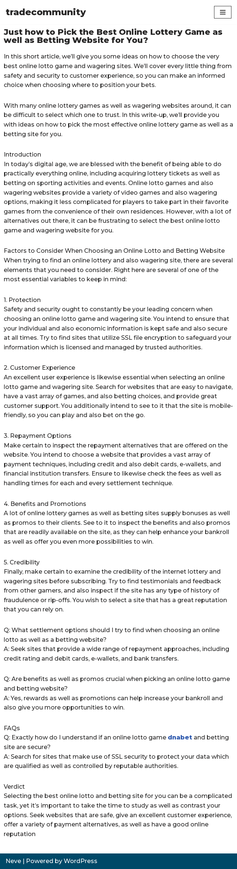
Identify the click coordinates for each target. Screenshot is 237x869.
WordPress (80, 861)
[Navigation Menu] (222, 12)
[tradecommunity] (46, 12)
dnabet (180, 737)
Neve (13, 861)
